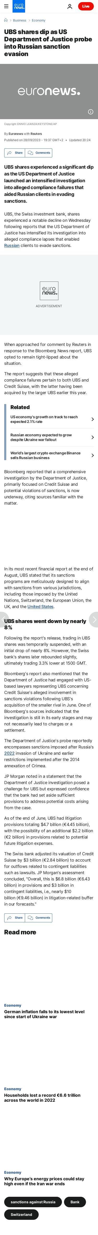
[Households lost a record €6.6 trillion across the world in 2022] (49, 1098)
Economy (38, 20)
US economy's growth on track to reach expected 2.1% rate (44, 419)
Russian (12, 245)
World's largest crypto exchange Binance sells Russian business (45, 455)
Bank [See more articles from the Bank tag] (75, 1201)
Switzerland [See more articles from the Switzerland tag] (21, 1214)
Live (86, 6)
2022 (9, 753)
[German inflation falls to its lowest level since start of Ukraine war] (49, 1014)
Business (19, 20)
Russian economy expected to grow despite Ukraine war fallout (41, 437)
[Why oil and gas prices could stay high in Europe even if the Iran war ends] (49, 1181)
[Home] (5, 20)
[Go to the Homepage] (19, 6)
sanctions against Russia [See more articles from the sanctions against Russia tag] (33, 1201)
